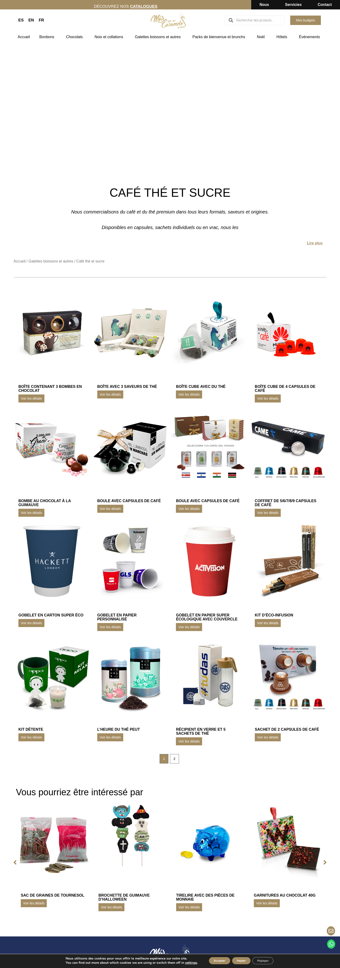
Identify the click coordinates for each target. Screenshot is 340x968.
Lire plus (315, 243)
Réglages (269, 960)
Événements (310, 37)
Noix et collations (109, 37)
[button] (11, 863)
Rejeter (241, 960)
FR (41, 20)
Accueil (24, 37)
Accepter (213, 960)
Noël (262, 37)
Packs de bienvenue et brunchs (219, 37)
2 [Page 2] (175, 759)
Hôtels (282, 37)
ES (21, 20)
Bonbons (47, 37)
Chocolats (75, 37)
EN (31, 20)
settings (181, 963)
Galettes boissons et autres (159, 37)
